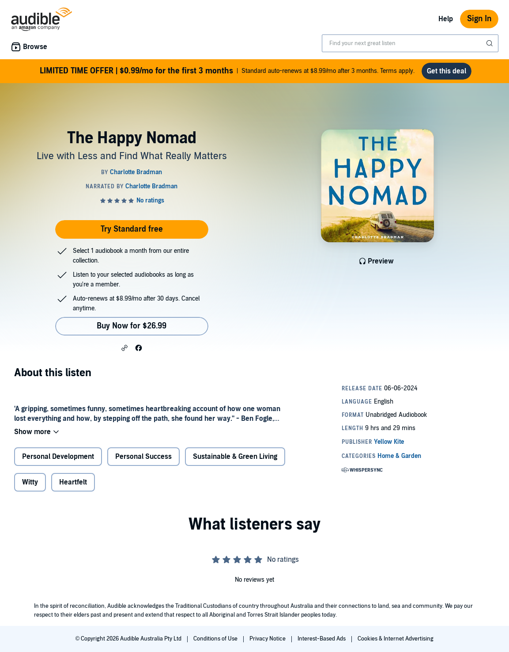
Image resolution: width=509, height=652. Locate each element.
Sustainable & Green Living (235, 456)
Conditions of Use (216, 638)
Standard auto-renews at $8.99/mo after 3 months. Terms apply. (227, 71)
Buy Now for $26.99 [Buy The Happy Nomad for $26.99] (131, 326)
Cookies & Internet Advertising (396, 638)
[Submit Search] (490, 43)
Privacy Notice (268, 638)
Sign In (479, 18)
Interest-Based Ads (322, 638)
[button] (124, 347)
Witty (30, 482)
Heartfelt (73, 482)
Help (445, 19)
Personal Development (58, 456)
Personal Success (143, 456)
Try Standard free (132, 229)
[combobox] (410, 43)
